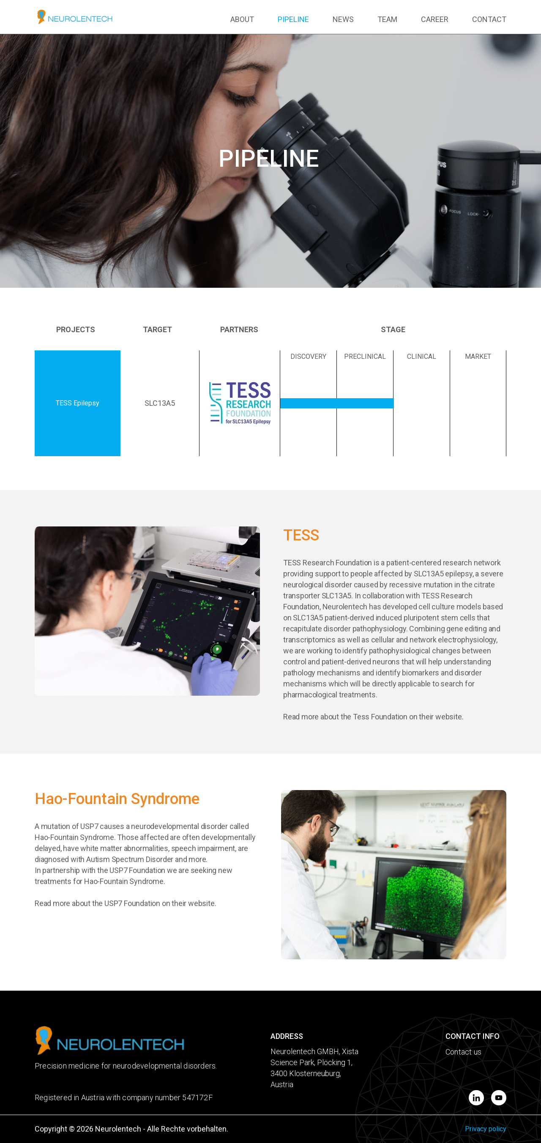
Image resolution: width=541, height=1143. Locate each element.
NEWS (343, 19)
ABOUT (242, 19)
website (448, 716)
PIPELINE (293, 19)
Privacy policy (485, 1129)
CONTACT (489, 19)
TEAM (387, 19)
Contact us (463, 1051)
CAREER (434, 19)
